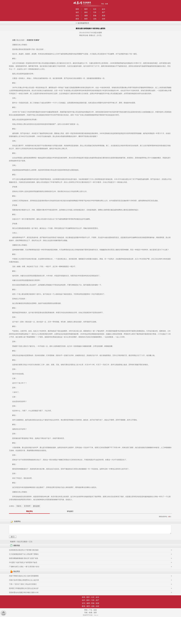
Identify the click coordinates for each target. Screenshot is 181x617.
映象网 (12, 541)
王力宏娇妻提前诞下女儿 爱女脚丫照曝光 (24, 554)
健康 (86, 15)
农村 (103, 19)
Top (3, 614)
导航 (102, 4)
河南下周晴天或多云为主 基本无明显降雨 (24, 576)
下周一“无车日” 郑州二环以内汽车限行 (23, 584)
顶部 (95, 612)
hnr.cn (96, 615)
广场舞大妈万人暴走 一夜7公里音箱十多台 (24, 566)
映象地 (19, 506)
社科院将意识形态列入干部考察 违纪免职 (24, 550)
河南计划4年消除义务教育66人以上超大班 (24, 580)
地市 (77, 12)
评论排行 (70, 511)
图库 (86, 9)
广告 (90, 610)
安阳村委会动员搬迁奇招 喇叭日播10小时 (24, 592)
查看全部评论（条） (165, 516)
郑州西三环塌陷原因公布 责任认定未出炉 (24, 588)
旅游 (103, 15)
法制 (94, 19)
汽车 (94, 12)
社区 (94, 9)
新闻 (77, 9)
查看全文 (92, 35)
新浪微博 (27, 506)
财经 (86, 12)
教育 (86, 19)
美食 (94, 15)
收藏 (106, 4)
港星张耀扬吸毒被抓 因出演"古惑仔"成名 (23, 558)
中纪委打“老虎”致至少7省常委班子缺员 (23, 562)
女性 (77, 15)
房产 (103, 12)
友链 (95, 610)
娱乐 (103, 9)
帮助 (85, 610)
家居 (77, 19)
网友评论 (29, 511)
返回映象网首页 (83, 23)
